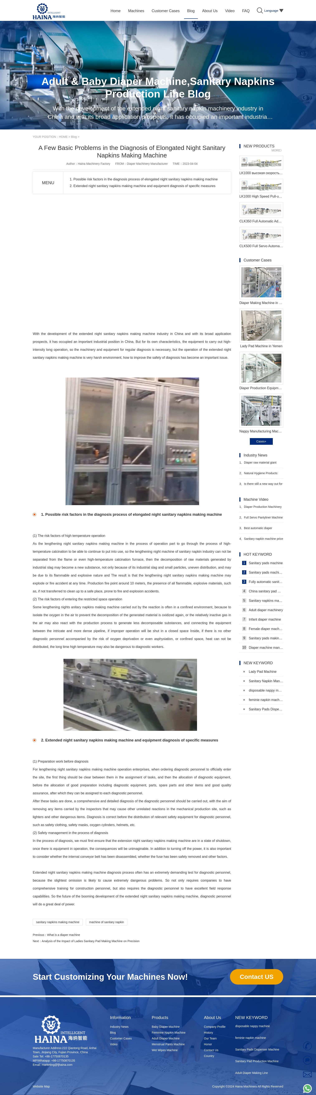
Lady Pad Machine (260, 671)
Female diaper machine (262, 629)
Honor (208, 1044)
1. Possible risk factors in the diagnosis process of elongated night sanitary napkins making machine (144, 179)
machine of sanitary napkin (106, 922)
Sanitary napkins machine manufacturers (262, 600)
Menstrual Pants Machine (168, 1044)
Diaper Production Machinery (260, 506)
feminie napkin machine (263, 700)
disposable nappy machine (263, 690)
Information (120, 1017)
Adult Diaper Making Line (251, 1073)
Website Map (41, 1086)
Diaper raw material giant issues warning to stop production (261, 464)
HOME (63, 136)
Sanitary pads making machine (262, 638)
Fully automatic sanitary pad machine (262, 582)
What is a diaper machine (63, 935)
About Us (212, 1017)
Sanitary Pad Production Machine (257, 1062)
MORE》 (277, 150)
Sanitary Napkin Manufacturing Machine (263, 681)
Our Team (210, 1038)
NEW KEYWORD (251, 1017)
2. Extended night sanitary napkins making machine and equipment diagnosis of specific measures (142, 186)
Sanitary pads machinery (262, 572)
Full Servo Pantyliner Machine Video (261, 519)
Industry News (119, 1026)
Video (114, 1044)
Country (209, 1056)
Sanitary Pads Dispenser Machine (263, 709)
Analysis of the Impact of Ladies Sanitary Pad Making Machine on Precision (90, 941)
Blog (74, 136)
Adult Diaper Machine (166, 1038)
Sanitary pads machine (262, 563)
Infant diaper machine (261, 619)
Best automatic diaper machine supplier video (255, 529)
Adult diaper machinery (262, 610)
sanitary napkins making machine (57, 922)
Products (160, 1017)
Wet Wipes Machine (165, 1050)
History (208, 1032)
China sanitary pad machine (262, 591)
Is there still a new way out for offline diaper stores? (260, 485)
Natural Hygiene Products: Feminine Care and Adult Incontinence (258, 474)
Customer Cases (121, 1038)
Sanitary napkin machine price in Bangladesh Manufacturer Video (261, 540)
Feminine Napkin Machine (169, 1032)
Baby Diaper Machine (166, 1026)
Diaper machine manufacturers (262, 647)
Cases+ (261, 441)
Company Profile (215, 1026)
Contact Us (211, 1050)
